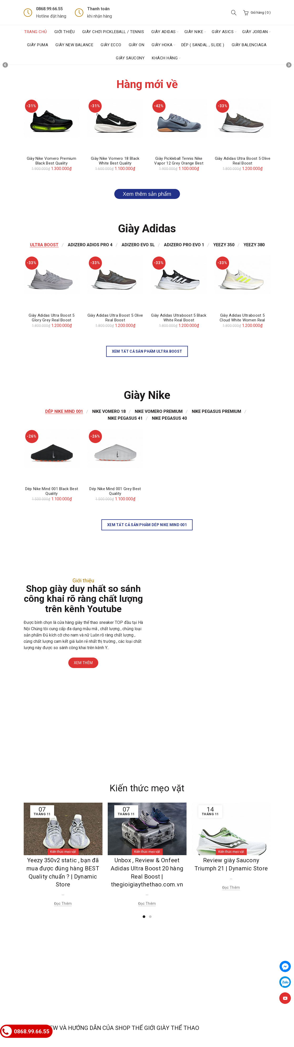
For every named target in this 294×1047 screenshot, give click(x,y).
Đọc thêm (63, 903)
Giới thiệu (64, 31)
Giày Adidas (163, 31)
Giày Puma (37, 45)
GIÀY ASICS (223, 31)
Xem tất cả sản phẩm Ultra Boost (147, 351)
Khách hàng (165, 58)
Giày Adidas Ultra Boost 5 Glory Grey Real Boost (52, 317)
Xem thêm (83, 663)
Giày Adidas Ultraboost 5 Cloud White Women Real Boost (242, 320)
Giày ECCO (111, 45)
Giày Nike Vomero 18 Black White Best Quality (115, 161)
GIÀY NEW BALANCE (74, 45)
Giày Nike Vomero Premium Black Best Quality (51, 161)
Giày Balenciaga (249, 45)
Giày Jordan (255, 31)
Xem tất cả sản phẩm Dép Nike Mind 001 (147, 525)
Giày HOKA (162, 45)
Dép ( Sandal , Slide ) (202, 45)
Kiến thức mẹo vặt (147, 788)
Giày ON (137, 45)
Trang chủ (35, 31)
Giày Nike (193, 31)
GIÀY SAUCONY (130, 58)
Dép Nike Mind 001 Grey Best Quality (115, 491)
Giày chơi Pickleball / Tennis (113, 31)
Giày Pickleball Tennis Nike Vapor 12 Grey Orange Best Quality (178, 163)
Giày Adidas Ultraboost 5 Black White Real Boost (178, 317)
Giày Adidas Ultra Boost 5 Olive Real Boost (242, 161)
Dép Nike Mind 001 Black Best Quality (51, 491)
